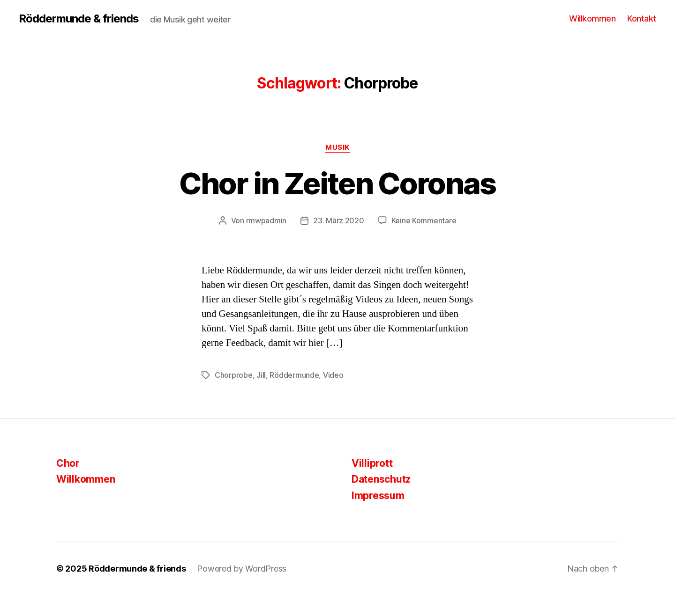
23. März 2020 (338, 220)
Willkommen (592, 18)
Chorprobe (234, 375)
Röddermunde (294, 375)
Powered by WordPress (241, 568)
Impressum (378, 495)
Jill (261, 375)
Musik (337, 147)
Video (333, 375)
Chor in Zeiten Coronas (337, 183)
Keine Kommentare (424, 220)
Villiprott (372, 463)
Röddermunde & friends (79, 18)
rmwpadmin (266, 220)
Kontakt (641, 18)
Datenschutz (381, 479)
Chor (68, 463)
